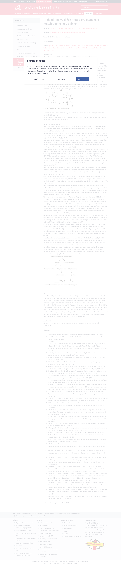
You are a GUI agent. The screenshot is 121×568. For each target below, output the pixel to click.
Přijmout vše (82, 38)
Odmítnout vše (39, 38)
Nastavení (61, 38)
